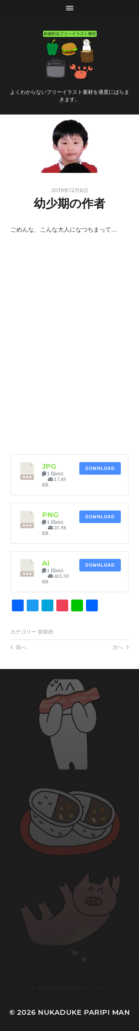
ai (46, 563)
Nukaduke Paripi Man (84, 1012)
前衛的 (45, 631)
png (50, 515)
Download (100, 468)
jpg (49, 466)
